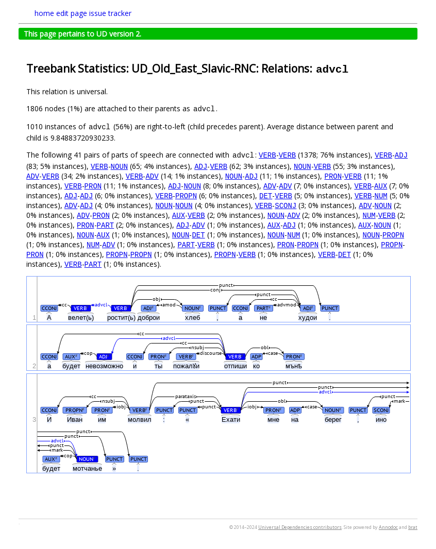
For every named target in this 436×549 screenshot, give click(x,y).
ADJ (401, 155)
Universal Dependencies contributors (300, 527)
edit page (71, 13)
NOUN (119, 166)
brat (412, 527)
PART (105, 225)
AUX (380, 186)
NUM (380, 195)
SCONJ (285, 205)
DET (265, 195)
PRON (333, 176)
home (44, 13)
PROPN (186, 195)
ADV (32, 176)
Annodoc (388, 527)
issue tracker (110, 13)
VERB (267, 155)
